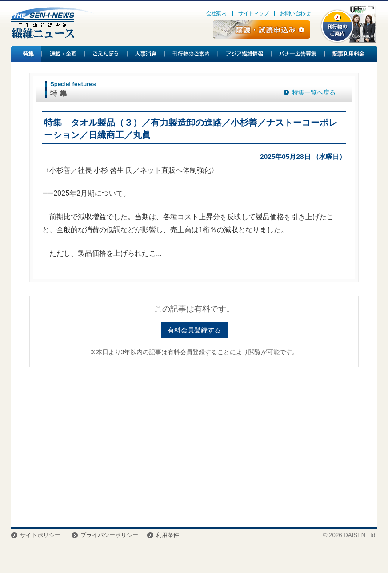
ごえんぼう (106, 54)
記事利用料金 (347, 54)
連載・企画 (63, 54)
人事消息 (146, 54)
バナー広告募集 (298, 54)
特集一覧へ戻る (314, 92)
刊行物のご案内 (191, 54)
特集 (26, 54)
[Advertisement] (194, 442)
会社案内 (216, 13)
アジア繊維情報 (245, 54)
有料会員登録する (194, 330)
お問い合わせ (295, 13)
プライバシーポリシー (109, 535)
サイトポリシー (40, 535)
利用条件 (167, 535)
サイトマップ (253, 13)
